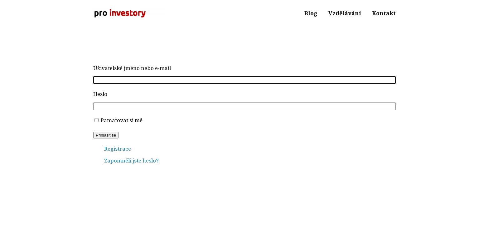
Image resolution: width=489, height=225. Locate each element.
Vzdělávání (344, 13)
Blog (310, 13)
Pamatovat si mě (122, 120)
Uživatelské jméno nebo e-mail (132, 68)
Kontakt (384, 13)
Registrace (117, 148)
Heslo (100, 94)
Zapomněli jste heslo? (131, 160)
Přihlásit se (106, 135)
